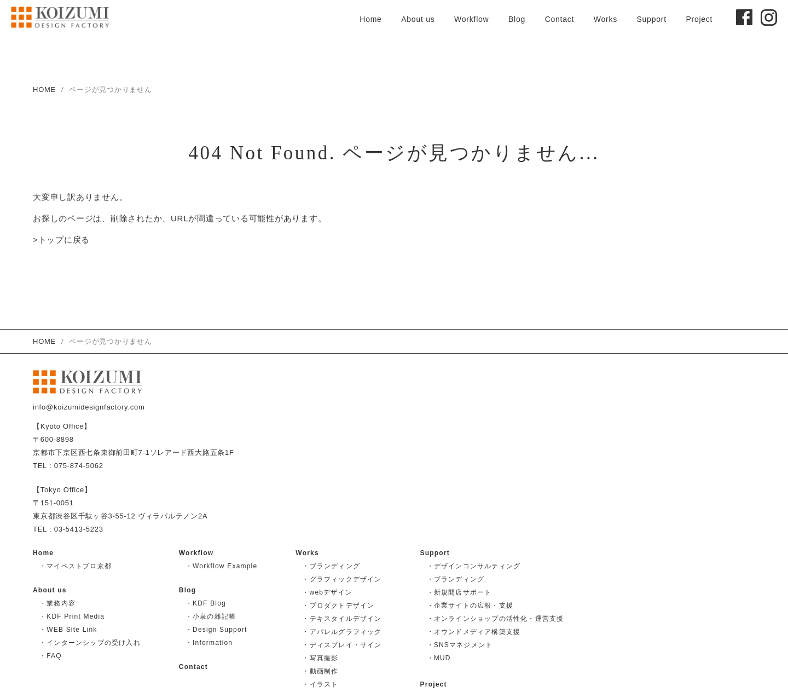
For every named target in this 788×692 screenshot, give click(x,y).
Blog (516, 19)
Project (699, 19)
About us (417, 19)
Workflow (471, 19)
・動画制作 (320, 671)
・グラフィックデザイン (341, 579)
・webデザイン (327, 592)
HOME (44, 89)
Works (605, 19)
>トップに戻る (61, 240)
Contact (560, 19)
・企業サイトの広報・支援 (470, 605)
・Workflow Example (222, 566)
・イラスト (320, 684)
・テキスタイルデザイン (341, 618)
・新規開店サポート (459, 592)
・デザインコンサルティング (474, 566)
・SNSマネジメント (460, 645)
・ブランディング (331, 566)
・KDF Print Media (72, 616)
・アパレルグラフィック (341, 632)
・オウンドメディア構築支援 (474, 632)
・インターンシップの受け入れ (90, 643)
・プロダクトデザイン (338, 605)
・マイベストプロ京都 (75, 566)
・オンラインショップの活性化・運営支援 (495, 618)
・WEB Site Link (68, 629)
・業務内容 (57, 603)
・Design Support (216, 629)
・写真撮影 (320, 658)
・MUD (439, 658)
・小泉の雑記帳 (211, 616)
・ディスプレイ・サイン (341, 645)
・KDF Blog (206, 603)
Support (651, 19)
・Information (209, 643)
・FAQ (50, 656)
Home (370, 19)
